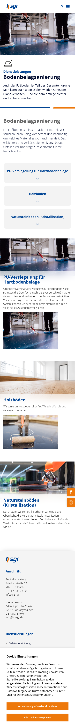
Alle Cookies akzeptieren (37, 717)
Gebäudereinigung (19, 643)
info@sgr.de (13, 594)
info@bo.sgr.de (14, 617)
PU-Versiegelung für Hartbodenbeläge (37, 171)
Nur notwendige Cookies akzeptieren (37, 706)
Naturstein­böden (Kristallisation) (37, 217)
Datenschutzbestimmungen (34, 695)
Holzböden (37, 194)
